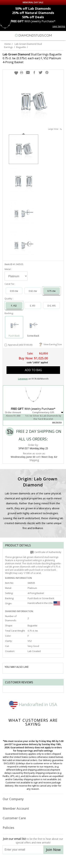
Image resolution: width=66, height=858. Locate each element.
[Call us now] (55, 35)
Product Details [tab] (18, 545)
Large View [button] (55, 129)
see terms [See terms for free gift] (58, 26)
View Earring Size (50, 344)
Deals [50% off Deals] (33, 17)
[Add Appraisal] (6, 345)
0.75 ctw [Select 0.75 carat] (51, 290)
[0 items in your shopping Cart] (61, 35)
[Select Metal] (16, 276)
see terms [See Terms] (57, 422)
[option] (23, 149)
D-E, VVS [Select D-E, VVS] (51, 305)
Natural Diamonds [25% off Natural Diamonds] (33, 13)
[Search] (11, 35)
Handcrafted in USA (33, 704)
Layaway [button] (23, 378)
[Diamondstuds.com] (33, 35)
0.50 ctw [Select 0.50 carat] (14, 290)
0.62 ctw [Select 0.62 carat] (33, 290)
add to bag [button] (33, 370)
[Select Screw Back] (33, 325)
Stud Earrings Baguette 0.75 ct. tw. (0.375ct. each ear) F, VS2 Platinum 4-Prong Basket (32, 58)
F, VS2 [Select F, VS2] (14, 305)
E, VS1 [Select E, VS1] (33, 305)
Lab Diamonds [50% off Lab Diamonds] (33, 8)
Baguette (21, 47)
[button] (16, 73)
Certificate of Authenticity (45, 552)
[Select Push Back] (14, 325)
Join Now (53, 849)
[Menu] (4, 35)
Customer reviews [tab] (19, 682)
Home (7, 43)
